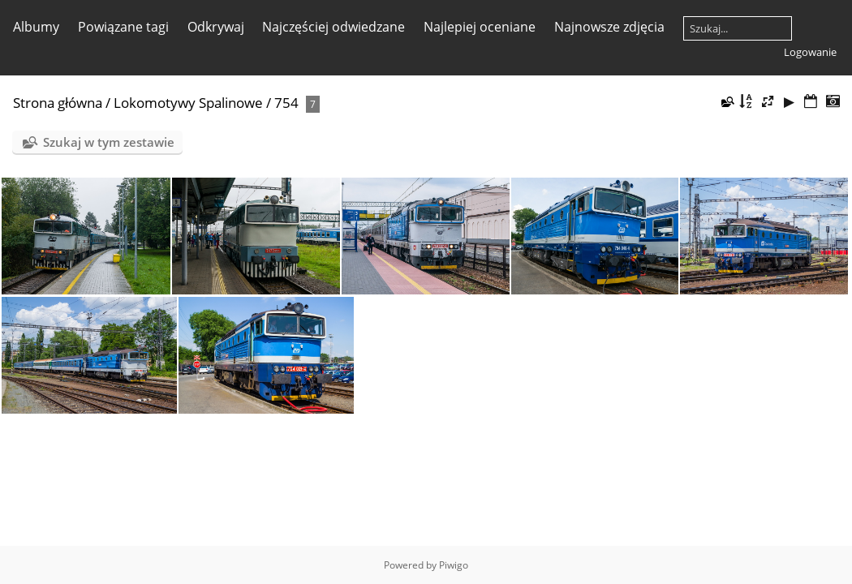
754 (286, 102)
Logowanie (810, 52)
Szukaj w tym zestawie (108, 142)
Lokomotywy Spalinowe (188, 102)
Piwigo (453, 565)
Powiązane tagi (123, 27)
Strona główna (57, 102)
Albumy (36, 27)
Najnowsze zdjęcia (609, 27)
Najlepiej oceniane (480, 27)
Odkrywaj (215, 27)
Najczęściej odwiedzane (333, 27)
